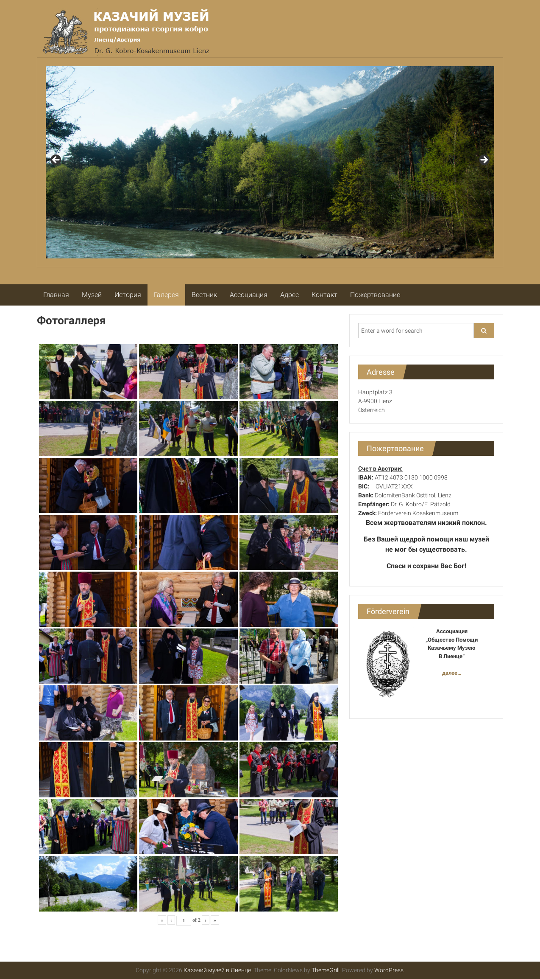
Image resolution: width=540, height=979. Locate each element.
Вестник (204, 295)
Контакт (324, 295)
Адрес (289, 295)
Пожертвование (375, 295)
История (127, 295)
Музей (92, 295)
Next (483, 160)
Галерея (166, 295)
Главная (56, 295)
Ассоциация (248, 295)
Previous (56, 160)
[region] (270, 162)
